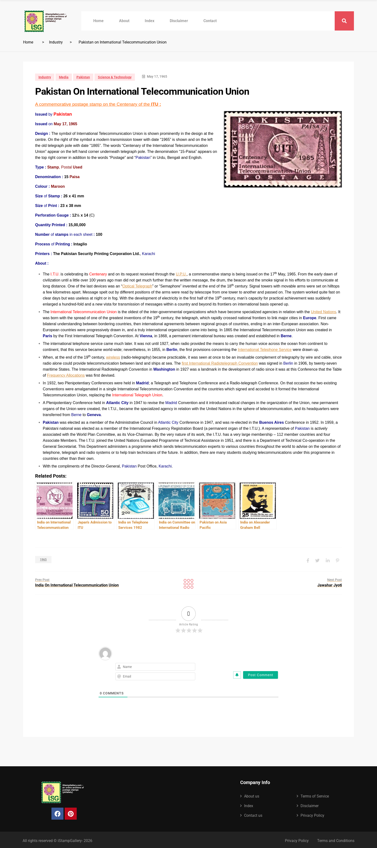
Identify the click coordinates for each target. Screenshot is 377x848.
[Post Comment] (260, 673)
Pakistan (83, 77)
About (124, 21)
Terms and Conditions (335, 839)
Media (64, 77)
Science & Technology (115, 77)
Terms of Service (315, 794)
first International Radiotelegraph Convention (220, 363)
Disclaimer (179, 21)
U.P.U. (181, 274)
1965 (43, 558)
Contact (210, 21)
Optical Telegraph (137, 286)
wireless (113, 357)
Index (149, 21)
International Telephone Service (265, 350)
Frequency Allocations (66, 375)
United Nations (323, 312)
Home (98, 21)
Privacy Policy (312, 813)
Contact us (253, 813)
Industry (56, 42)
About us (251, 794)
